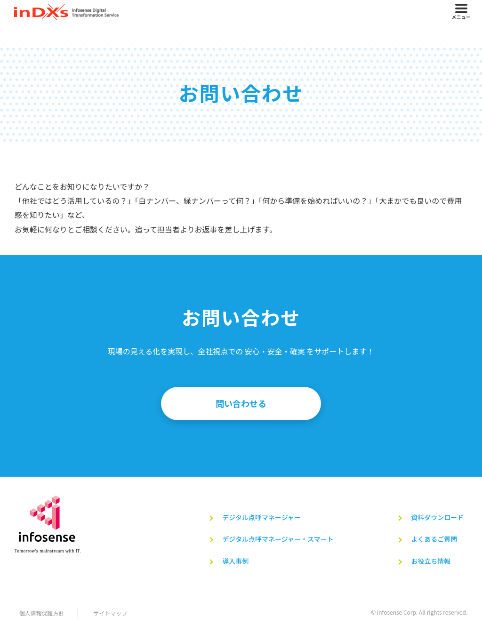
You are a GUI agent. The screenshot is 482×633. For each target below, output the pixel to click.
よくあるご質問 (434, 539)
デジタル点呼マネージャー (259, 517)
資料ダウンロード (437, 517)
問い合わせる (241, 404)
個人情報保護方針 (37, 613)
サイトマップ (107, 613)
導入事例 (233, 561)
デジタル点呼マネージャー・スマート (275, 539)
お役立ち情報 (430, 561)
